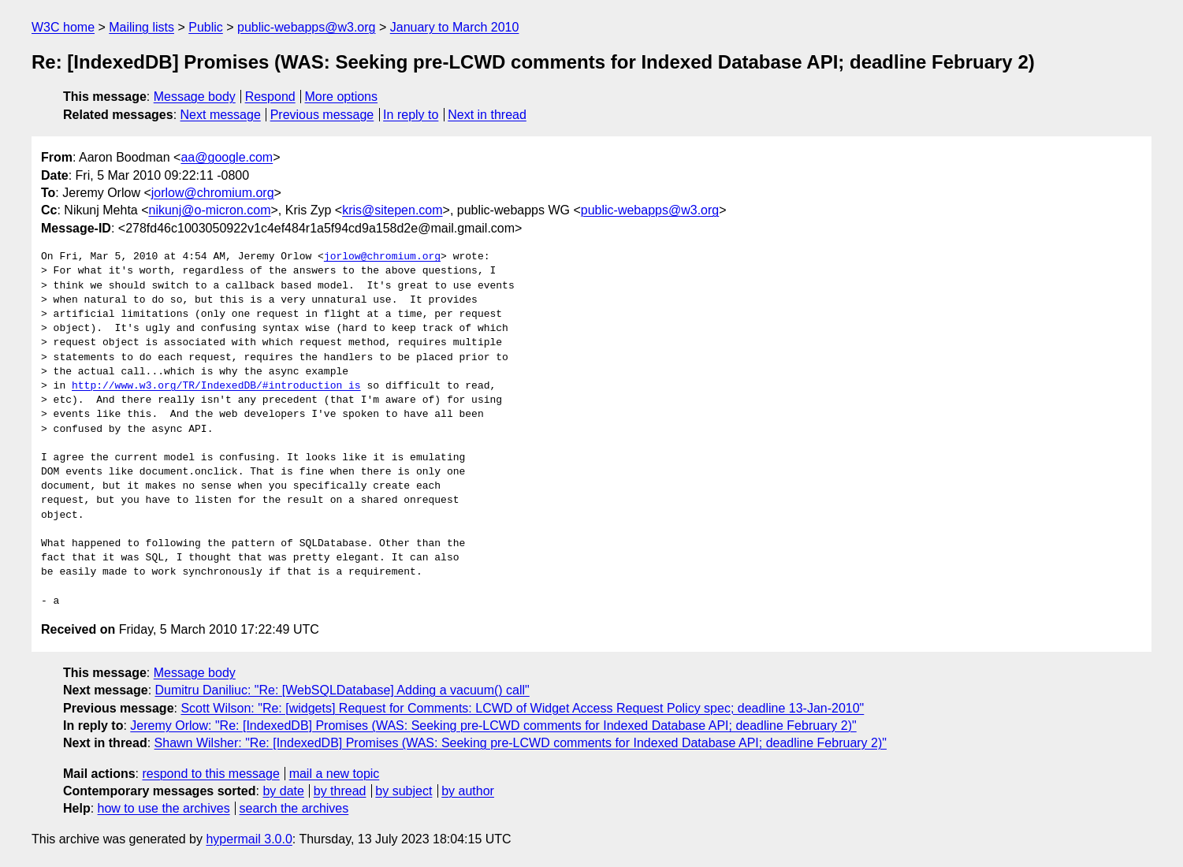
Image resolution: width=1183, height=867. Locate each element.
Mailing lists (141, 27)
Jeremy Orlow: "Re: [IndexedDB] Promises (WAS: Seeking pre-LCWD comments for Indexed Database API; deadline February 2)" (493, 725)
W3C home (63, 27)
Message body (195, 96)
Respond (270, 96)
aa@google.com (226, 157)
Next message (220, 114)
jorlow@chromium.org (212, 192)
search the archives (294, 808)
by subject (403, 791)
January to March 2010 (454, 27)
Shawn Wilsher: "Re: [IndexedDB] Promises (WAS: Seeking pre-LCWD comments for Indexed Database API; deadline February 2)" (520, 743)
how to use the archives (164, 808)
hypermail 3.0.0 (249, 839)
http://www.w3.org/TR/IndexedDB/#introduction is (216, 386)
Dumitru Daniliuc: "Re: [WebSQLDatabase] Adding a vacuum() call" (342, 690)
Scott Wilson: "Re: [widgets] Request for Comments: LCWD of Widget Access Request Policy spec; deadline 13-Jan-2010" (522, 708)
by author (467, 791)
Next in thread (487, 114)
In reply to (410, 114)
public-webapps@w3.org (306, 27)
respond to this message (210, 773)
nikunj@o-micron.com (210, 210)
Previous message (322, 114)
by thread (340, 791)
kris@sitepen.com (392, 210)
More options (341, 96)
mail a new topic (334, 773)
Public (205, 27)
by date (282, 791)
